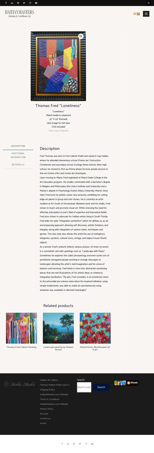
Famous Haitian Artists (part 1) (54, 385)
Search (81, 380)
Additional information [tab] (18, 155)
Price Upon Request (58, 131)
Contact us (45, 419)
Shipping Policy (47, 390)
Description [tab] (18, 146)
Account (44, 414)
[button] (81, 36)
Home (43, 423)
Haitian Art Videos (49, 380)
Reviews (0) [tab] (18, 165)
